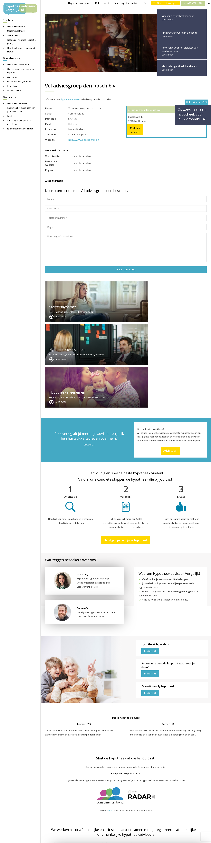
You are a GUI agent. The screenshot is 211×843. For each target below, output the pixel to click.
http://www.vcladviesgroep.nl (83, 139)
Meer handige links (54, 806)
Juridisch (115, 838)
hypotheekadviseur (70, 99)
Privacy (137, 838)
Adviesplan (170, 365)
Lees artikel (150, 565)
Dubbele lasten (14, 90)
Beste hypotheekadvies (126, 3)
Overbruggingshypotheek (19, 81)
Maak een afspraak (135, 129)
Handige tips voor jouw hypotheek (126, 455)
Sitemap (90, 838)
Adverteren (106, 806)
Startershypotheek (16, 30)
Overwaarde (13, 77)
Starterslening (13, 35)
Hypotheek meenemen (18, 64)
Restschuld (12, 86)
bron (110, 724)
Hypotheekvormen (16, 26)
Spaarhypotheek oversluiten (20, 128)
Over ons (105, 813)
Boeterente (12, 116)
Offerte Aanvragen (165, 3)
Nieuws (127, 838)
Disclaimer (102, 838)
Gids (145, 3)
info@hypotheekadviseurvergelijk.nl (120, 820)
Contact (104, 809)
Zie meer (171, 825)
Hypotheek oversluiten (17, 103)
